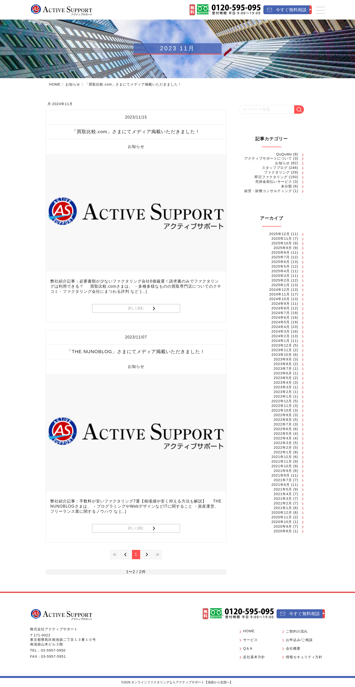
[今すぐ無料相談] (287, 9)
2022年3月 (283, 443)
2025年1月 (280, 285)
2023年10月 (281, 355)
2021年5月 (283, 489)
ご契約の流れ (297, 631)
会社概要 (293, 648)
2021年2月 (283, 503)
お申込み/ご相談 (299, 640)
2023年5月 (283, 378)
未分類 (286, 186)
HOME (55, 84)
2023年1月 (283, 396)
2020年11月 (281, 517)
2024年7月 (280, 313)
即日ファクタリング (271, 177)
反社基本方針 (254, 657)
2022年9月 (283, 415)
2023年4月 (283, 382)
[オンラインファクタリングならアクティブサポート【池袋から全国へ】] (61, 614)
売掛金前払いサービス (273, 182)
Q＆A (247, 648)
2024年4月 (280, 327)
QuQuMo (284, 154)
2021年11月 (281, 461)
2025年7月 (280, 257)
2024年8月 (280, 308)
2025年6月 (280, 262)
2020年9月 (283, 526)
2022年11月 (281, 406)
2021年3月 (283, 499)
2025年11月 (281, 238)
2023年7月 (283, 369)
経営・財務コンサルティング (268, 191)
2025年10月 (281, 243)
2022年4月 (283, 438)
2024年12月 (279, 290)
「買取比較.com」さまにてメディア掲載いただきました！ (136, 131)
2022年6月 (283, 429)
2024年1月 (280, 341)
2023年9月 (283, 359)
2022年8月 (283, 420)
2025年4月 (280, 271)
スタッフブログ (275, 168)
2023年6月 (283, 373)
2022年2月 (283, 447)
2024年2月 (280, 336)
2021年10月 (281, 466)
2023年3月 (283, 387)
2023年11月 (281, 350)
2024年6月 (280, 317)
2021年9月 (283, 471)
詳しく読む (136, 308)
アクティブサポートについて (268, 158)
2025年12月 (279, 234)
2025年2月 (280, 280)
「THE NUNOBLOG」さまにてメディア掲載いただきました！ (136, 351)
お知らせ (72, 84)
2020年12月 (281, 512)
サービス (250, 640)
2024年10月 (279, 299)
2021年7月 (283, 480)
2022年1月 (283, 452)
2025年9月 (283, 248)
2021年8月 (280, 475)
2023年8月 (283, 364)
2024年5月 (280, 322)
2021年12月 (281, 457)
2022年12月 (281, 401)
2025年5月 (280, 266)
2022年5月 (283, 434)
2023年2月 (283, 392)
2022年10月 (281, 410)
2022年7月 (283, 424)
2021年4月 (283, 494)
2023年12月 (281, 345)
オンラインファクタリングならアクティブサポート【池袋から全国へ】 (182, 682)
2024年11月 (279, 294)
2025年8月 (280, 252)
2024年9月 (280, 303)
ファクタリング (277, 172)
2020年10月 (281, 522)
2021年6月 (280, 485)
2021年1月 (283, 508)
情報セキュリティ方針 (304, 657)
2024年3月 (280, 331)
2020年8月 (283, 531)
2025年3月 (280, 276)
